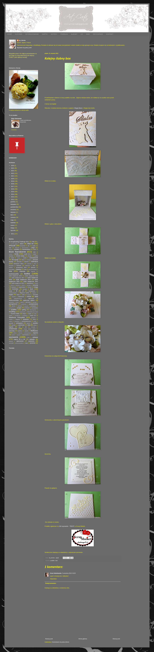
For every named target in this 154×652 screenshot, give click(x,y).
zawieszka (31, 341)
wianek (26, 331)
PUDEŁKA (64, 34)
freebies (11, 267)
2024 (12, 168)
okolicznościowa (14, 300)
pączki (22, 302)
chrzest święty (20, 256)
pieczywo (28, 302)
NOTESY (54, 34)
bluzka (10, 249)
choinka (11, 256)
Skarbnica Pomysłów (17, 317)
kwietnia (13, 222)
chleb (34, 254)
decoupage (15, 260)
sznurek (11, 323)
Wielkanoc (34, 331)
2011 (12, 234)
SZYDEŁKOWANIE (32, 34)
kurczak (25, 289)
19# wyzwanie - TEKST (66, 526)
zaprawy (11, 341)
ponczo (20, 306)
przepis (19, 308)
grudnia (12, 202)
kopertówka (22, 287)
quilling (24, 310)
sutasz (10, 321)
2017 (12, 186)
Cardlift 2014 (27, 254)
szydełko (35, 323)
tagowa (11, 327)
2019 (12, 181)
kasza (36, 283)
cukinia (18, 257)
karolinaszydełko (14, 274)
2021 (12, 176)
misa (23, 294)
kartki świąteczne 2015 (15, 275)
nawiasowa (21, 296)
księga (36, 287)
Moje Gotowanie (16, 118)
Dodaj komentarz (50, 583)
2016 (12, 189)
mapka (11, 294)
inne (10, 271)
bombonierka (26, 249)
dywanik (26, 261)
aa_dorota (22, 40)
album (22, 244)
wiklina (14, 333)
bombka (16, 249)
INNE (88, 34)
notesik (29, 296)
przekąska (33, 306)
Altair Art (30, 244)
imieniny (18, 269)
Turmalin (33, 327)
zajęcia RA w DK (19, 339)
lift (16, 291)
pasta (17, 302)
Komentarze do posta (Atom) (60, 642)
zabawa (35, 337)
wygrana (35, 333)
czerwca (13, 217)
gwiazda (33, 267)
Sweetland (16, 321)
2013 (12, 197)
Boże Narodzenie (17, 252)
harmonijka (11, 269)
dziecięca (34, 261)
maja (12, 220)
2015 (12, 191)
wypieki (18, 334)
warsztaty (12, 331)
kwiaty (10, 291)
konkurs (14, 287)
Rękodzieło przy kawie (32, 311)
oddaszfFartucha (18, 298)
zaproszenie (20, 341)
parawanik (11, 302)
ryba (35, 313)
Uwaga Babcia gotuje (29, 329)
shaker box (33, 315)
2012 (12, 199)
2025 (12, 165)
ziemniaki (11, 343)
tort (26, 327)
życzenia (32, 343)
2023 (12, 171)
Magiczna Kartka (24, 292)
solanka (11, 319)
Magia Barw (78, 108)
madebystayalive (13, 292)
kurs (31, 289)
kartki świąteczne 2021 (30, 281)
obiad (36, 296)
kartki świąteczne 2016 (31, 275)
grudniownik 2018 (21, 267)
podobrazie (23, 304)
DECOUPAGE (98, 34)
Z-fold (28, 337)
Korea (29, 287)
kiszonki (18, 285)
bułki (34, 252)
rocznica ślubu (15, 313)
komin (23, 285)
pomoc (13, 306)
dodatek (29, 259)
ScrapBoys (24, 315)
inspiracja (22, 271)
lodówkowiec (32, 291)
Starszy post (116, 639)
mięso (18, 294)
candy (16, 254)
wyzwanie (13, 337)
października (14, 207)
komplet (29, 285)
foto (34, 265)
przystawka (35, 308)
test (20, 327)
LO (82, 34)
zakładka (32, 339)
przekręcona (12, 308)
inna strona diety (32, 269)
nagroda (14, 296)
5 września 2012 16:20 (69, 573)
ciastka (36, 256)
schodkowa (17, 315)
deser (23, 259)
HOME (9, 34)
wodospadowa (27, 333)
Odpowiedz (53, 579)
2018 (12, 184)
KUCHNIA (18, 34)
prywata (26, 306)
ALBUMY (74, 34)
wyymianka (33, 334)
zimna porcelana (19, 343)
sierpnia (13, 212)
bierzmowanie (25, 247)
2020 (12, 178)
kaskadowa (30, 283)
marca (12, 225)
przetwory (27, 308)
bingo (33, 247)
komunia (35, 285)
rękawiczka (22, 311)
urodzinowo (13, 329)
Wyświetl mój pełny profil (24, 47)
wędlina (20, 331)
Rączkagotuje (33, 309)
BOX (34, 249)
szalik (34, 321)
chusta (29, 256)
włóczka (20, 333)
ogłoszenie (31, 298)
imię (25, 269)
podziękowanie (33, 304)
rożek (29, 313)
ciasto (12, 257)
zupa (26, 343)
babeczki (17, 247)
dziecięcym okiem (19, 263)
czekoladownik (33, 258)
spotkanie (26, 319)
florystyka (11, 265)
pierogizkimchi (13, 304)
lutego (12, 228)
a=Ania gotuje (14, 243)
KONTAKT (109, 34)
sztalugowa (19, 323)
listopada (13, 204)
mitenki (28, 294)
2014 (12, 194)
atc (28, 245)
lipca (12, 215)
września (13, 209)
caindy (10, 254)
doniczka (19, 261)
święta (34, 325)
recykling (12, 312)
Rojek (24, 313)
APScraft (12, 246)
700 (33, 242)
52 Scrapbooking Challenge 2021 (19, 242)
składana (33, 317)
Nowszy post (49, 639)
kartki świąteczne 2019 (23, 279)
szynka (14, 325)
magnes (34, 292)
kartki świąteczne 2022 (18, 283)
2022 (12, 173)
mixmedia (35, 294)
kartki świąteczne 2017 (18, 277)
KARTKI (45, 34)
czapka (24, 257)
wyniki (13, 334)
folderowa (27, 265)
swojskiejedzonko (26, 321)
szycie (28, 323)
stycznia (13, 230)
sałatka (10, 315)
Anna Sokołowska (55, 573)
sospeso (17, 319)
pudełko (52, 560)
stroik (34, 319)
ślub (56, 560)
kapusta (33, 271)
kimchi (12, 285)
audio (33, 245)
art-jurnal (22, 245)
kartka (27, 273)
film (35, 263)
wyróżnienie (25, 334)
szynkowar (21, 325)
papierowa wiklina (28, 300)
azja (10, 247)
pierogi (34, 302)
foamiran (19, 265)
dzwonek (29, 263)
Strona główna (82, 639)
